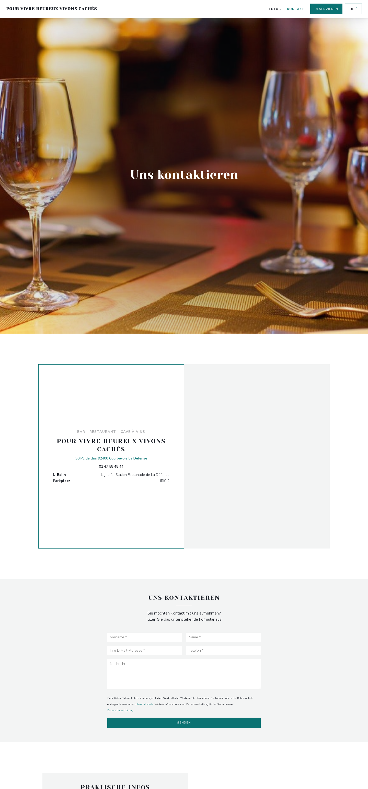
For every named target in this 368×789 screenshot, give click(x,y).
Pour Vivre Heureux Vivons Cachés (51, 8)
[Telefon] (223, 650)
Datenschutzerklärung (120, 710)
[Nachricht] (184, 674)
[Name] (223, 637)
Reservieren (326, 9)
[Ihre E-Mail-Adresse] (144, 650)
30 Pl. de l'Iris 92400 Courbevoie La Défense (111, 458)
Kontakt (295, 9)
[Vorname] (144, 637)
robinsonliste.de (144, 704)
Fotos (275, 9)
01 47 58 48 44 (111, 466)
